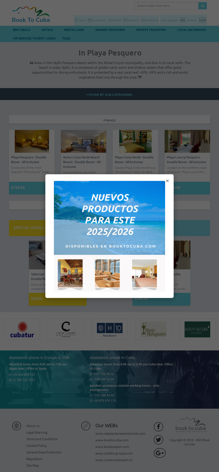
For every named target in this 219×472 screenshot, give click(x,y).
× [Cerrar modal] (167, 180)
